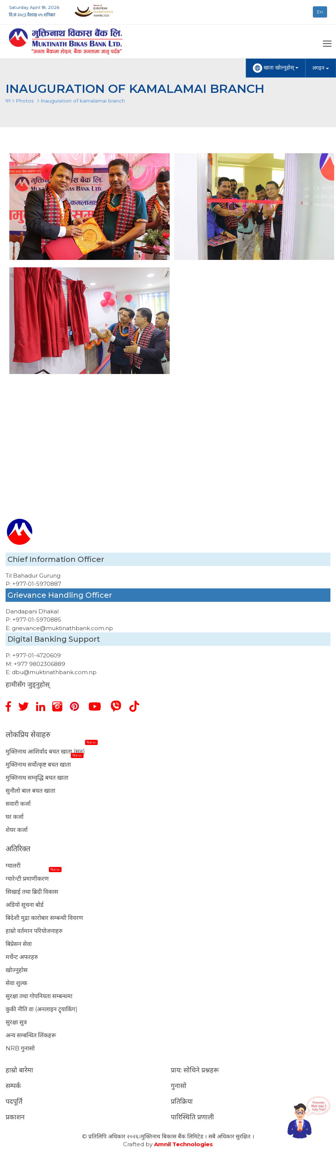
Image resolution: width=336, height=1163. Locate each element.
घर (8, 101)
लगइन (321, 68)
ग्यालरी (13, 865)
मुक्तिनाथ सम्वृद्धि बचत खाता (37, 777)
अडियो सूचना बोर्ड (25, 904)
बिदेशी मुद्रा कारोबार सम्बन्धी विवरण (44, 917)
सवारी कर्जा (18, 803)
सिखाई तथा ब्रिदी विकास (32, 891)
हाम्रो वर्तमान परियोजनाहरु (34, 930)
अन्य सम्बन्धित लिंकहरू (31, 1035)
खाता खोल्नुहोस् (275, 68)
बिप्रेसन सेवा (19, 943)
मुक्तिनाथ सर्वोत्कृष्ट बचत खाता (38, 764)
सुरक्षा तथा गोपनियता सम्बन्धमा (39, 996)
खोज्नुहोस (17, 970)
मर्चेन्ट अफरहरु (22, 957)
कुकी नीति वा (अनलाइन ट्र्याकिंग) (42, 1009)
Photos (25, 101)
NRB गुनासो (20, 1048)
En (320, 12)
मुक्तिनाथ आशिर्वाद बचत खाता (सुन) (45, 751)
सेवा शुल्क (16, 983)
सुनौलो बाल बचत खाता (30, 790)
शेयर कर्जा (17, 829)
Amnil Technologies (183, 1144)
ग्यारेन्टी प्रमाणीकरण (27, 878)
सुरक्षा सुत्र (16, 1022)
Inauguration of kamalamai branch (83, 101)
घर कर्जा (14, 816)
